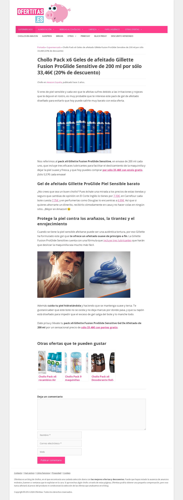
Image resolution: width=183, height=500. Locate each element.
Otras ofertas (135, 29)
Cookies (66, 473)
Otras (73, 36)
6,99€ (121, 200)
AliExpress (47, 36)
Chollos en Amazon (28, 36)
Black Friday (100, 36)
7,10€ (116, 196)
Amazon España (54, 82)
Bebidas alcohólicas (73, 29)
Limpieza (95, 29)
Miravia (59, 36)
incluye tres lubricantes (117, 240)
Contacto (18, 473)
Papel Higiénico (112, 29)
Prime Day (85, 36)
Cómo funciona (43, 473)
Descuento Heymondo (122, 36)
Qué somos (29, 473)
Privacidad (56, 473)
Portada (41, 47)
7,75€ (55, 200)
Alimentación (47, 29)
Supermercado (25, 29)
